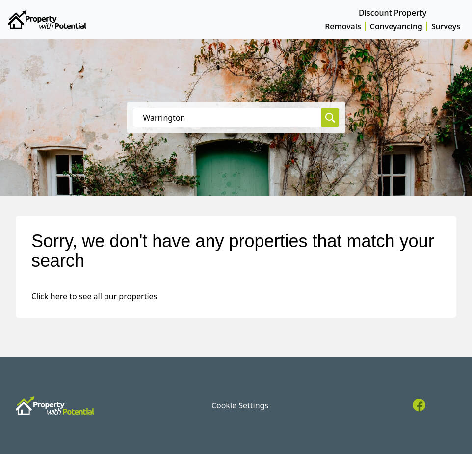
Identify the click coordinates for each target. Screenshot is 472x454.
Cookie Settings (239, 405)
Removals (343, 26)
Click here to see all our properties (94, 296)
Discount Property (392, 12)
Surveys (445, 26)
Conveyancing (396, 26)
